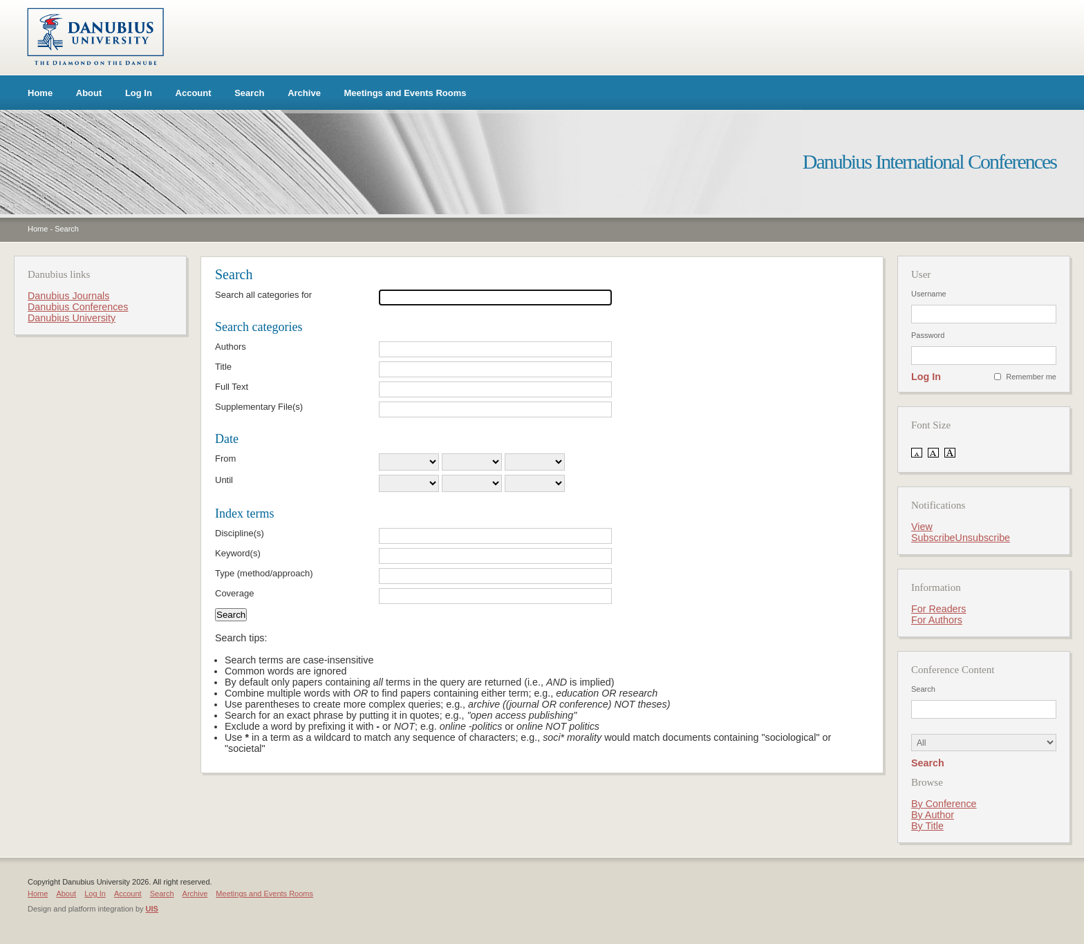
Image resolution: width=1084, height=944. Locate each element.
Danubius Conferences (78, 306)
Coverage (234, 593)
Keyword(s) (238, 553)
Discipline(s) (239, 533)
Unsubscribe (982, 537)
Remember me (1031, 376)
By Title (927, 825)
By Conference (944, 803)
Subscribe (933, 537)
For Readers (938, 608)
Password (927, 335)
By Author (932, 814)
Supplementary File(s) (259, 407)
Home (40, 93)
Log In (138, 93)
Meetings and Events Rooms (405, 93)
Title (223, 366)
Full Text (231, 386)
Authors (230, 346)
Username (928, 294)
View (922, 526)
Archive (304, 93)
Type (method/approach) (264, 573)
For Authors (936, 619)
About (89, 93)
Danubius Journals (68, 295)
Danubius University (71, 317)
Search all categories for (263, 295)
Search (249, 93)
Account (194, 93)
